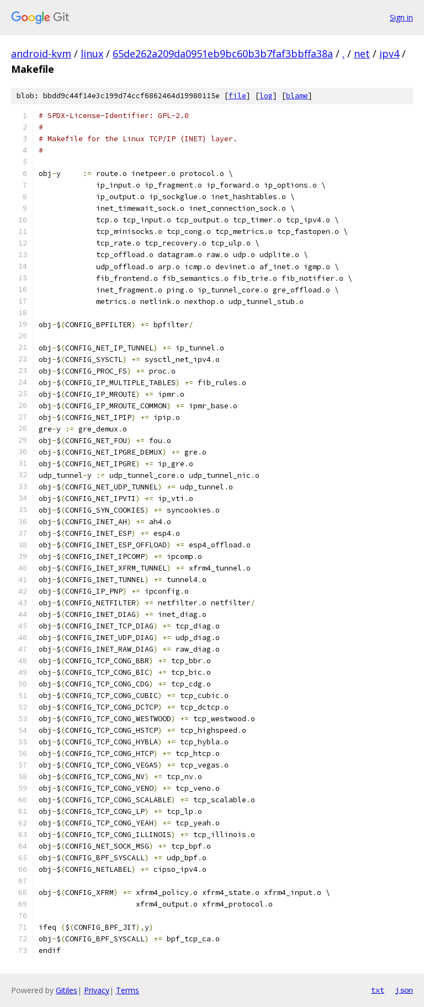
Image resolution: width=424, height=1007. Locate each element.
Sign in (401, 17)
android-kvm (41, 53)
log (266, 95)
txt (377, 990)
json (404, 990)
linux (92, 53)
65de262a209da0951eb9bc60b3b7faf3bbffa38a (223, 53)
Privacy (96, 990)
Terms (127, 990)
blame (297, 95)
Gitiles (66, 990)
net (362, 53)
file (237, 95)
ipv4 (389, 53)
